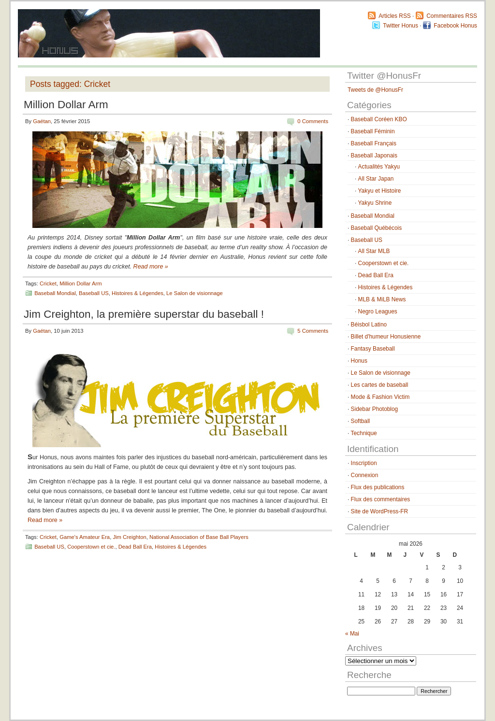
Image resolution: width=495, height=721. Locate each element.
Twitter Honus (400, 25)
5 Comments (312, 331)
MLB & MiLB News (382, 299)
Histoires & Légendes (137, 293)
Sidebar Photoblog (374, 409)
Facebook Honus (455, 25)
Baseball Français (373, 143)
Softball (360, 421)
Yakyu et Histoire (379, 190)
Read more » (150, 266)
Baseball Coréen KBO (379, 119)
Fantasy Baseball (373, 348)
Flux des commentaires (380, 499)
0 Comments (312, 121)
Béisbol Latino (369, 324)
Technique (364, 433)
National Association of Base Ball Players (198, 537)
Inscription (364, 463)
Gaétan (42, 121)
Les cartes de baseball (379, 385)
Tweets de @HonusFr (375, 89)
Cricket (48, 283)
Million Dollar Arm (66, 105)
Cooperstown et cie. (91, 547)
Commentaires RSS (451, 16)
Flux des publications (378, 487)
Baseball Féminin (373, 131)
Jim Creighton (129, 537)
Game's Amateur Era (84, 537)
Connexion (365, 475)
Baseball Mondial (55, 293)
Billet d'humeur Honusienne (386, 336)
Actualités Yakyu (379, 166)
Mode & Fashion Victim (380, 397)
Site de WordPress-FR (379, 511)
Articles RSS (395, 16)
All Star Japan (376, 178)
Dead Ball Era (135, 547)
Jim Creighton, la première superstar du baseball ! (144, 314)
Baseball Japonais (374, 155)
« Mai (352, 633)
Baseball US (94, 293)
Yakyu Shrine (375, 202)
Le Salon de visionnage (194, 293)
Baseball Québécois (376, 228)
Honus (359, 360)
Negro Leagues (377, 311)
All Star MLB (374, 251)
